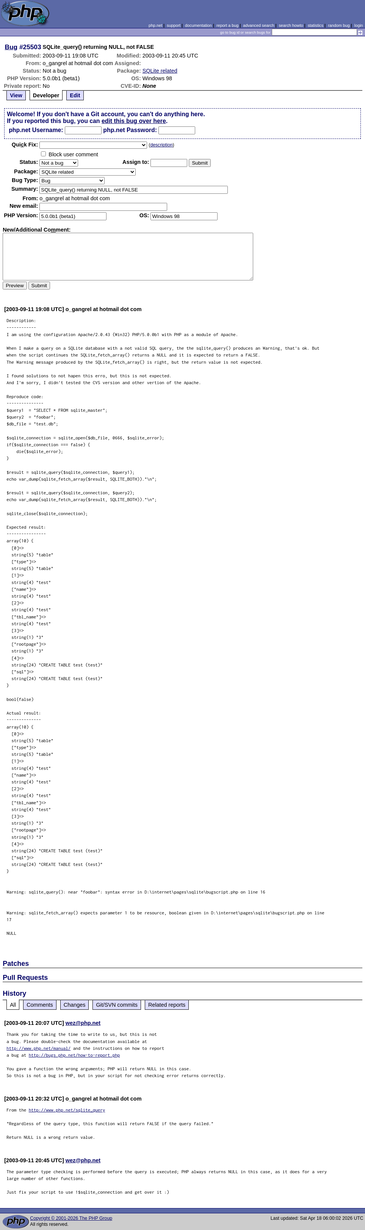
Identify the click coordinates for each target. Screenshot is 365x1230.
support (173, 25)
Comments (40, 1005)
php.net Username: (36, 130)
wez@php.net (83, 1023)
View (16, 95)
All (13, 1005)
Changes (75, 1005)
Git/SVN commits (117, 1005)
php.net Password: (130, 130)
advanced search (258, 25)
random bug (339, 25)
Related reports (166, 1005)
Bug (11, 47)
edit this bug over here (134, 121)
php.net (155, 25)
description (161, 145)
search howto (291, 25)
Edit (75, 95)
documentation (198, 25)
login (358, 25)
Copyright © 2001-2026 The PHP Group (71, 1218)
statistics (315, 25)
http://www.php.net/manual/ (38, 1048)
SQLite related (160, 71)
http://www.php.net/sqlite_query (67, 1109)
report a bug (227, 25)
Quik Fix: (25, 145)
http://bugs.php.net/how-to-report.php (74, 1055)
